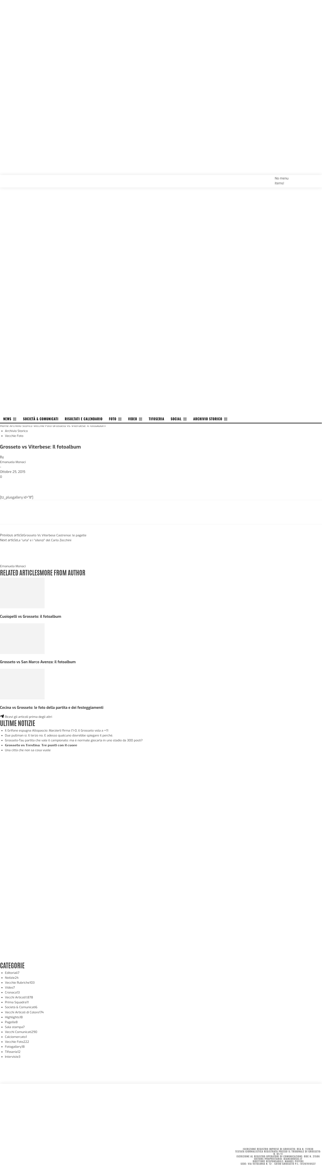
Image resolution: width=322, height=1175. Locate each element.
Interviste (13, 1055)
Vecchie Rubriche (20, 981)
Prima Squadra (17, 1001)
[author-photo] (10, 560)
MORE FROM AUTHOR (65, 571)
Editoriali (12, 971)
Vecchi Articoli (19, 996)
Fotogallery (15, 1045)
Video (10, 986)
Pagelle (11, 1020)
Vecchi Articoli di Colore (25, 1011)
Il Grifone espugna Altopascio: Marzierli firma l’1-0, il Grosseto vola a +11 (58, 729)
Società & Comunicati (22, 1006)
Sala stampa (15, 1025)
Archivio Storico (22, 425)
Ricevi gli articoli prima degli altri (27, 716)
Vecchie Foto (44, 425)
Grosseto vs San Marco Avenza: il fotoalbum (39, 660)
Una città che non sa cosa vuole (28, 749)
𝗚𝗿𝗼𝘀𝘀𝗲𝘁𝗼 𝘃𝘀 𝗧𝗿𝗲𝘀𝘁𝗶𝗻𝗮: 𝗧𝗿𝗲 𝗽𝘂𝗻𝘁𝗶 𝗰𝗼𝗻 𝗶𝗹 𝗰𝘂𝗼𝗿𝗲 (43, 744)
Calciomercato (16, 1035)
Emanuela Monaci (13, 461)
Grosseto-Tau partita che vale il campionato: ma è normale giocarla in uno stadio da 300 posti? (76, 739)
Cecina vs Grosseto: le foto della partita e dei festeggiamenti (53, 706)
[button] (314, 178)
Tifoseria (13, 1050)
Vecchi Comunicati (21, 1030)
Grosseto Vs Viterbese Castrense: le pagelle (56, 534)
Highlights (14, 1016)
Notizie (12, 976)
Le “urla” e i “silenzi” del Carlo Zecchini (45, 539)
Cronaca (12, 991)
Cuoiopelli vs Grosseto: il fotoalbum (31, 615)
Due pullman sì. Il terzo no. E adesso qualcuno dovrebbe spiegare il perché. (61, 734)
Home (4, 425)
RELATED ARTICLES (20, 571)
